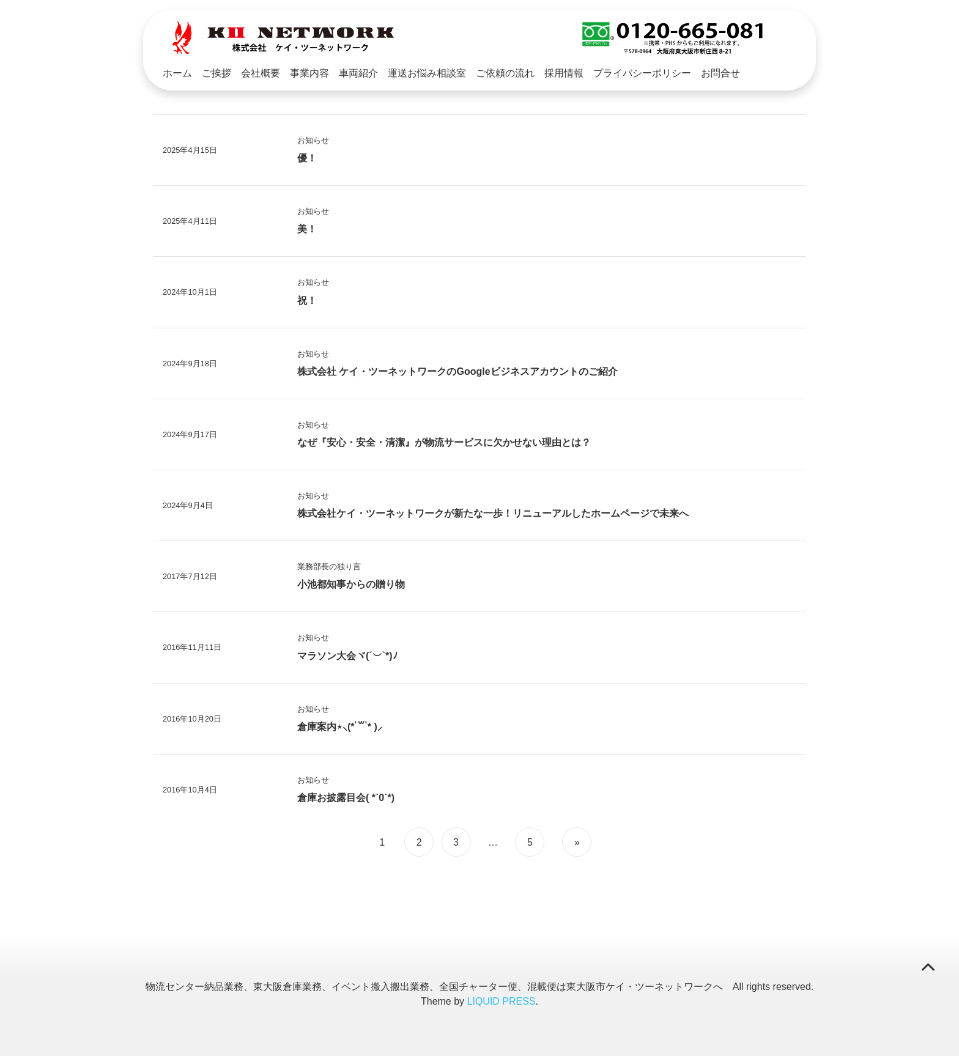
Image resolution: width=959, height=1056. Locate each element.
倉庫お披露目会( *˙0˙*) (345, 796)
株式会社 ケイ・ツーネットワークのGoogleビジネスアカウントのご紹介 (457, 369)
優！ (307, 156)
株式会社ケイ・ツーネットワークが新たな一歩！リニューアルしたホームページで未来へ (493, 511)
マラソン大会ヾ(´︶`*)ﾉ (347, 654)
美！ (307, 227)
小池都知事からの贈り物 (351, 582)
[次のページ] (575, 840)
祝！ (307, 299)
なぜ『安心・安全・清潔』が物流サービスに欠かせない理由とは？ (444, 440)
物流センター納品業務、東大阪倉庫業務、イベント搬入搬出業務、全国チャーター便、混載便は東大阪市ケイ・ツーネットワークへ (434, 985)
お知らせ (313, 138)
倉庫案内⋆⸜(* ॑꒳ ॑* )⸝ (339, 725)
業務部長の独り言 (329, 564)
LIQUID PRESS (501, 999)
